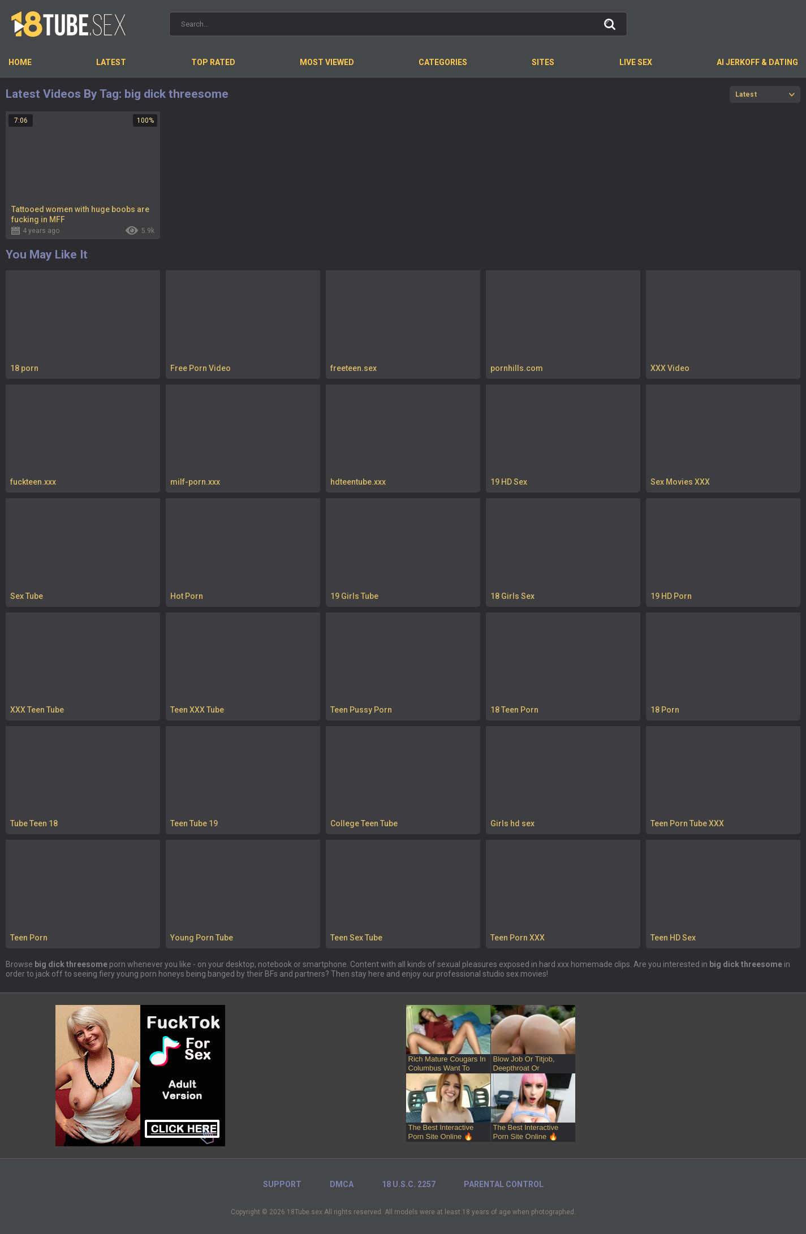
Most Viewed (327, 62)
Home (20, 62)
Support (282, 1184)
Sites (543, 62)
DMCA (342, 1184)
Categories (443, 62)
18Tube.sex (304, 1212)
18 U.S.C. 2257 (409, 1184)
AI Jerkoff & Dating (757, 62)
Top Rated (213, 62)
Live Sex (635, 62)
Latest (111, 62)
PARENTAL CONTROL (504, 1184)
